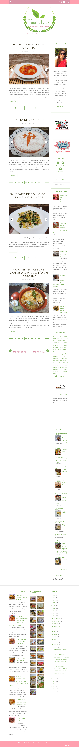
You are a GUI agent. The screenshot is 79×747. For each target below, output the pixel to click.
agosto (56, 629)
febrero (56, 644)
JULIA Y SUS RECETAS (58, 447)
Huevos (55, 358)
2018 (54, 613)
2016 (54, 678)
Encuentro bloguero (60, 352)
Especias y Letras (60, 534)
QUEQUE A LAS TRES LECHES (63, 254)
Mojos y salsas (57, 363)
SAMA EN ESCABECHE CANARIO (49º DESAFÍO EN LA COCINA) (29, 272)
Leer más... (13, 101)
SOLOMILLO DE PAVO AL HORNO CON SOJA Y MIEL (21, 702)
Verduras (63, 376)
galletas (65, 354)
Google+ (63, 163)
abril (55, 639)
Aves (60, 336)
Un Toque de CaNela (59, 541)
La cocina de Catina (59, 509)
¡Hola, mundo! (59, 536)
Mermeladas (64, 360)
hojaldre (65, 356)
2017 (54, 616)
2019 (54, 610)
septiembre (57, 626)
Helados (55, 356)
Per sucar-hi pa (60, 557)
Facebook (58, 163)
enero (55, 647)
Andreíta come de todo (60, 467)
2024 (54, 597)
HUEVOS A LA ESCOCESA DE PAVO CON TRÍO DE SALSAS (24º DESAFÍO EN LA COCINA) (18, 620)
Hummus (64, 559)
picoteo (55, 369)
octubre (56, 624)
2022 (54, 603)
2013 (54, 686)
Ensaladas (56, 354)
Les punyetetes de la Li (61, 493)
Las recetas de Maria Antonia (59, 522)
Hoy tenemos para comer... (61, 433)
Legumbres (64, 358)
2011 (54, 691)
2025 (54, 595)
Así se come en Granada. (59, 480)
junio (55, 634)
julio (55, 631)
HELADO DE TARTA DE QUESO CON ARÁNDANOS (21, 641)
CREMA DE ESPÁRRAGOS (61, 676)
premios (55, 371)
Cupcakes (55, 347)
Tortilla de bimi (64, 511)
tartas (56, 376)
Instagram (60, 171)
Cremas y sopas (60, 345)
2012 (54, 689)
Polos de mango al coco (64, 471)
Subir (67, 745)
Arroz (55, 336)
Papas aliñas (63, 525)
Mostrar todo (64, 569)
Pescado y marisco (60, 367)
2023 (54, 600)
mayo (55, 637)
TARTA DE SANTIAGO (29, 119)
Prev (12, 69)
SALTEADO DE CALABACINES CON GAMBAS (21, 597)
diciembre (57, 618)
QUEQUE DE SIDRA (59, 673)
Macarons (56, 360)
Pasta (65, 365)
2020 (54, 608)
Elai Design (15, 742)
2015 (54, 681)
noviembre (57, 621)
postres (65, 369)
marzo (56, 642)
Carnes (65, 343)
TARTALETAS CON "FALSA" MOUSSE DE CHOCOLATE (60, 228)
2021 (54, 605)
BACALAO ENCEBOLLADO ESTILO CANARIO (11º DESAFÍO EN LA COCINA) (18, 681)
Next (46, 69)
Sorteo (66, 374)
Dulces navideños (62, 349)
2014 (54, 683)
